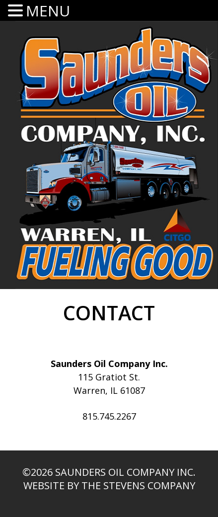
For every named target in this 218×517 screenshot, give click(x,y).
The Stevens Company (138, 485)
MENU (48, 10)
